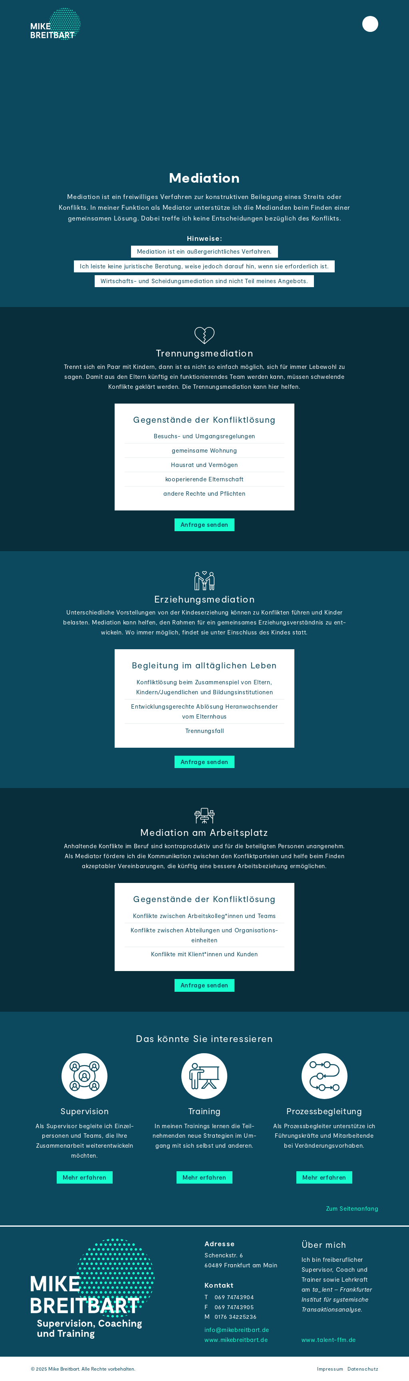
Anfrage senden (204, 524)
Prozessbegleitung (324, 1111)
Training (204, 1111)
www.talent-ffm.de (329, 1339)
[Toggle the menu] (370, 24)
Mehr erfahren (85, 1177)
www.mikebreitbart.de (236, 1339)
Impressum (330, 1368)
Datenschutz (362, 1368)
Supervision (84, 1111)
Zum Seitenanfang (352, 1208)
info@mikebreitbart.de (236, 1329)
